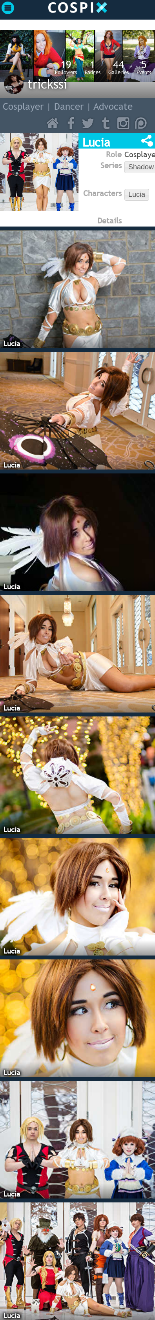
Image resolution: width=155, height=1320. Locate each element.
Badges (92, 67)
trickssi (47, 84)
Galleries (118, 67)
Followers (66, 67)
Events (144, 67)
